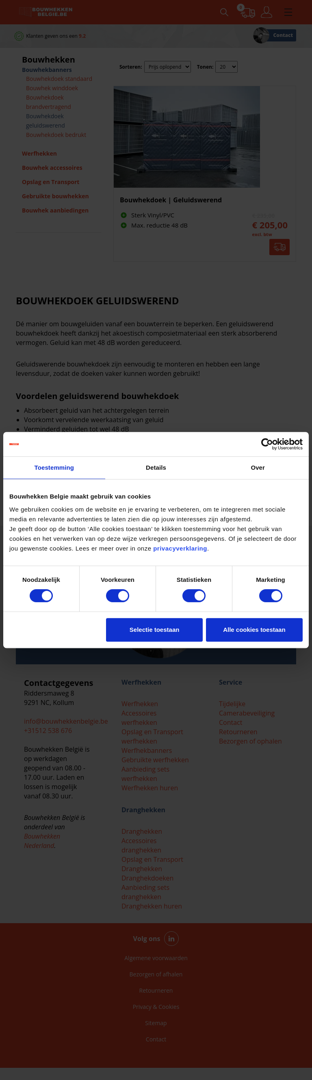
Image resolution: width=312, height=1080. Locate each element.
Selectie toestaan (155, 629)
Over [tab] (258, 467)
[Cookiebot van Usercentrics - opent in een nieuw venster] (267, 444)
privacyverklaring (180, 548)
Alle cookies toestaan (254, 629)
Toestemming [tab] (54, 467)
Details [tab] (156, 467)
